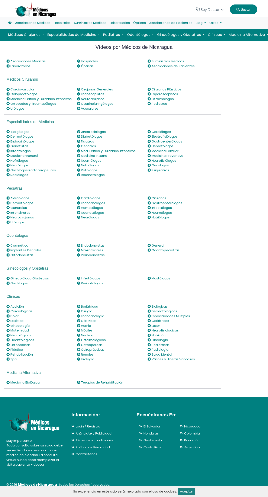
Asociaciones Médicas (32, 22)
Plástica (14, 349)
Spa (11, 359)
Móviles (85, 330)
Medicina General (22, 155)
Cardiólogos (159, 131)
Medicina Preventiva (165, 155)
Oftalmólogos (161, 99)
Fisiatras (85, 141)
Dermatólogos (19, 136)
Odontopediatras (164, 250)
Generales (16, 207)
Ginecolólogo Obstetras (27, 278)
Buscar (243, 9)
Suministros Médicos (90, 22)
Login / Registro (88, 426)
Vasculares (88, 108)
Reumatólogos (91, 175)
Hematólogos (161, 146)
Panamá (191, 440)
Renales (85, 354)
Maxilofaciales (90, 250)
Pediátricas (158, 345)
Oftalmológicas (91, 340)
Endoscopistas (90, 94)
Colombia (192, 433)
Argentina (192, 447)
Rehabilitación (19, 354)
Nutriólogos (88, 165)
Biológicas (158, 306)
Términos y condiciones (94, 440)
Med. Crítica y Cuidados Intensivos (106, 151)
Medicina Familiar (163, 151)
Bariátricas (87, 306)
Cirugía (84, 311)
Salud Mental (160, 354)
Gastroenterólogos (165, 141)
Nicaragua (192, 426)
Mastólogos (159, 278)
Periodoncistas (91, 255)
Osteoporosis (90, 345)
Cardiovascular (20, 89)
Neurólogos (17, 165)
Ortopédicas (18, 345)
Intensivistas (18, 212)
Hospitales (62, 22)
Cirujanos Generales (95, 89)
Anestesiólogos (91, 131)
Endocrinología (90, 316)
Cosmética (17, 245)
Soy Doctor (209, 9)
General (156, 245)
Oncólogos (158, 165)
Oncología (158, 340)
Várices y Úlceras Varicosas (171, 359)
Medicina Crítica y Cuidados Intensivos (39, 99)
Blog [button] (199, 22)
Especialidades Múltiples (169, 316)
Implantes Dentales (24, 250)
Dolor (12, 316)
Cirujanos (157, 198)
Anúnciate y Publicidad (94, 433)
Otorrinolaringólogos (95, 103)
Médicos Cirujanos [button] (24, 34)
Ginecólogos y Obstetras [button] (179, 34)
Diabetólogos (90, 136)
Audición (15, 306)
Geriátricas (158, 320)
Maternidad (17, 330)
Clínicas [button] (215, 34)
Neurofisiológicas (163, 330)
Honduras (151, 433)
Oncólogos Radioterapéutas (31, 170)
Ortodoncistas (19, 255)
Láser (154, 325)
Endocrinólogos (20, 141)
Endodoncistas (90, 245)
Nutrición (156, 335)
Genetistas (17, 146)
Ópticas (139, 22)
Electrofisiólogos (163, 136)
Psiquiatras (158, 170)
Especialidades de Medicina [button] (72, 34)
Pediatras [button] (112, 34)
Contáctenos (86, 454)
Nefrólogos (17, 160)
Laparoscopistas (163, 94)
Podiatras (157, 103)
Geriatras (86, 146)
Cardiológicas (19, 311)
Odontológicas (20, 340)
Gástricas (86, 320)
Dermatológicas (162, 311)
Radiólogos (17, 175)
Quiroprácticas (90, 349)
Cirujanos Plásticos (164, 89)
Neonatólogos (90, 212)
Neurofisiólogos (162, 160)
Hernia (84, 325)
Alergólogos (17, 131)
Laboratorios (120, 22)
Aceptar (186, 491)
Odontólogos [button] (139, 34)
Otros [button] (214, 22)
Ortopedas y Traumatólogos (31, 103)
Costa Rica (152, 447)
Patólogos (87, 170)
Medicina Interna (92, 155)
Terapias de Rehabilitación (100, 382)
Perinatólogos (90, 283)
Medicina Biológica (23, 382)
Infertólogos (88, 278)
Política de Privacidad (93, 447)
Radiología (158, 349)
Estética (14, 320)
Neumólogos (89, 160)
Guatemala (152, 440)
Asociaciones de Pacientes (170, 22)
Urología (85, 359)
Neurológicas (18, 335)
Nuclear (85, 335)
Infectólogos (18, 151)
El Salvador (151, 426)
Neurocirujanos (90, 99)
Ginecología (18, 325)
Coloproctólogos (22, 94)
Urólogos (15, 108)
